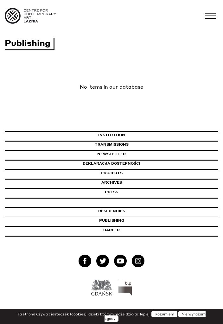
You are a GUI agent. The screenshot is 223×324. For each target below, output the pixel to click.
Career (111, 230)
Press (111, 192)
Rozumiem (164, 314)
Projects (112, 173)
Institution (111, 135)
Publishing (111, 220)
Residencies (111, 211)
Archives (111, 182)
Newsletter (111, 154)
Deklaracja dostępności (111, 163)
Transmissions (139, 144)
